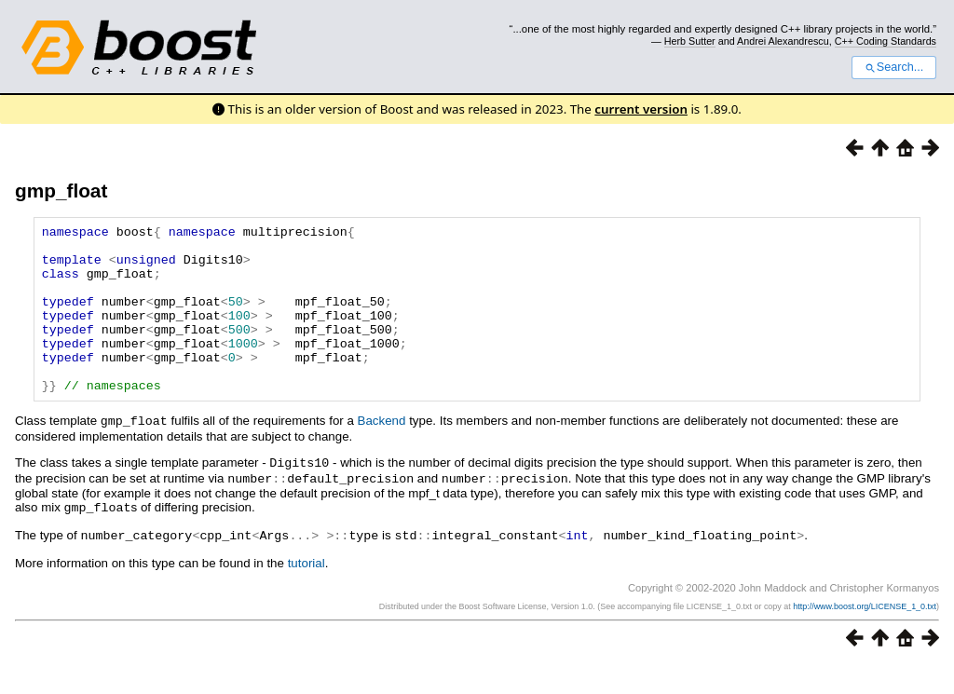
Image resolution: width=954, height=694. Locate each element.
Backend (382, 454)
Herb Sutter (690, 41)
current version (641, 109)
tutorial (306, 592)
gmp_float (61, 190)
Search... (894, 67)
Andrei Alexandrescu (783, 41)
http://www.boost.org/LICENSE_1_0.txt (864, 635)
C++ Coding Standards (885, 41)
